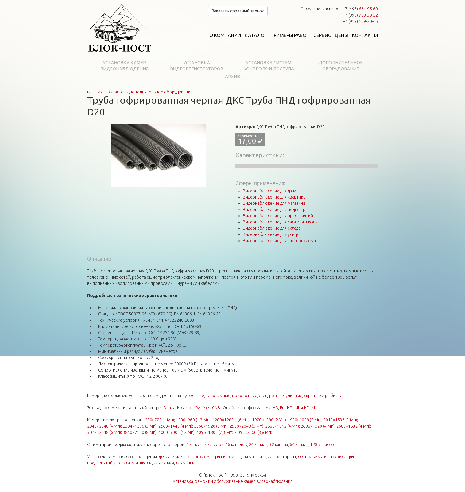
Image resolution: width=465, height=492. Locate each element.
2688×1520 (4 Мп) (318, 426)
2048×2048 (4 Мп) (104, 426)
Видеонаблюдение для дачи (269, 190)
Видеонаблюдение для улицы (271, 234)
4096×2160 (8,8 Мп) (253, 432)
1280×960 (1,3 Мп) (193, 420)
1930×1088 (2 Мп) (304, 420)
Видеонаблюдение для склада (271, 228)
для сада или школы (133, 463)
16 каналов (236, 444)
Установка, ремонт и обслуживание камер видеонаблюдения (232, 481)
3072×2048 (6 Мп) (104, 432)
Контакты (365, 35)
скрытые (312, 395)
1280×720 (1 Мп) (158, 420)
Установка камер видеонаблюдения (124, 65)
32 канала (278, 444)
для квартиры (227, 456)
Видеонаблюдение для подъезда (274, 209)
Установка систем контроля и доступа (268, 65)
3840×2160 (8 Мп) (140, 432)
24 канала (258, 444)
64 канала (299, 444)
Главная (94, 92)
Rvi (198, 407)
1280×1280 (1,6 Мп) (230, 420)
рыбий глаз (336, 395)
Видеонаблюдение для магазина (274, 203)
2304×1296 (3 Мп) (140, 426)
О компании (225, 35)
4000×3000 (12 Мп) (176, 432)
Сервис (322, 35)
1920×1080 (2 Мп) (269, 420)
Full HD (286, 407)
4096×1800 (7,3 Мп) (214, 432)
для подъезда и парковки (322, 456)
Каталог (256, 35)
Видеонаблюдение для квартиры (274, 197)
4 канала (194, 444)
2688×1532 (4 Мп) (353, 426)
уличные (294, 395)
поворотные (244, 395)
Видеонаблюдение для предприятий (278, 215)
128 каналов (322, 444)
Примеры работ (290, 35)
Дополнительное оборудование (341, 65)
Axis (206, 407)
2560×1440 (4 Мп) (175, 426)
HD (275, 407)
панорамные (218, 395)
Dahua (169, 407)
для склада (164, 463)
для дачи (167, 456)
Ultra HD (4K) (306, 407)
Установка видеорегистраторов (196, 65)
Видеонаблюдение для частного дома (279, 240)
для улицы (185, 463)
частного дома (198, 456)
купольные (193, 395)
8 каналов (214, 444)
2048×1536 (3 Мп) (340, 420)
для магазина (253, 456)
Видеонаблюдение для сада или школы (280, 222)
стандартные (271, 395)
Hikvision (185, 407)
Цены (341, 35)
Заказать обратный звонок (238, 11)
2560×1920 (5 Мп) (211, 426)
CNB (216, 407)
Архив (232, 76)
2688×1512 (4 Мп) (282, 426)
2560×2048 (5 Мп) (246, 426)
